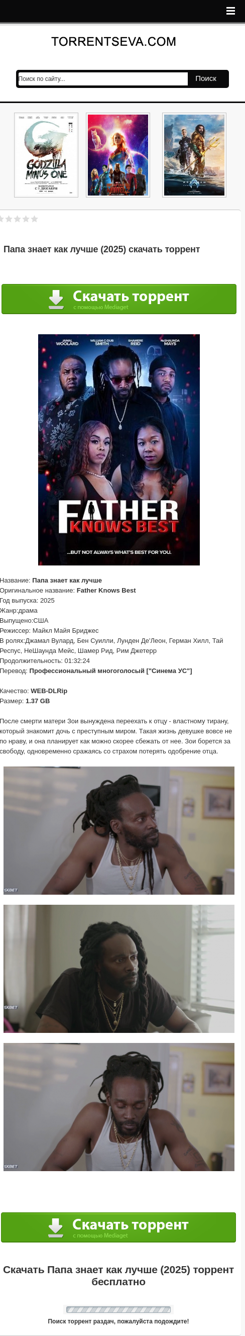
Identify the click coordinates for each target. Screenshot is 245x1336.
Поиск (205, 78)
